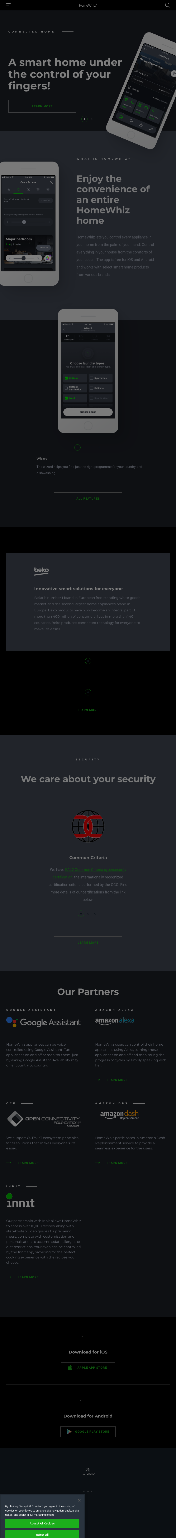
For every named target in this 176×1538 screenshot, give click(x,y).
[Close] (79, 1516)
